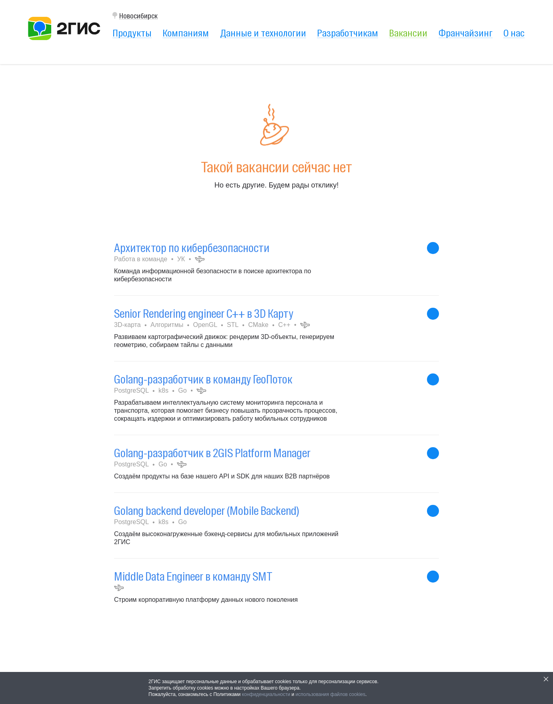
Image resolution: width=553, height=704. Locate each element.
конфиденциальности (266, 694)
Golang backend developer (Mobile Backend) (206, 511)
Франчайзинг (466, 33)
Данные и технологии (263, 33)
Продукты (132, 33)
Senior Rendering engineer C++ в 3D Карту (203, 314)
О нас (514, 33)
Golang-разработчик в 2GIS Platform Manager (212, 453)
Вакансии (408, 33)
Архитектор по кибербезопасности (191, 248)
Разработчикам (347, 33)
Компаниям (185, 33)
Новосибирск (138, 16)
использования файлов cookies (330, 694)
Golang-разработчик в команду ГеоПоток (203, 379)
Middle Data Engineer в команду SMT (193, 576)
